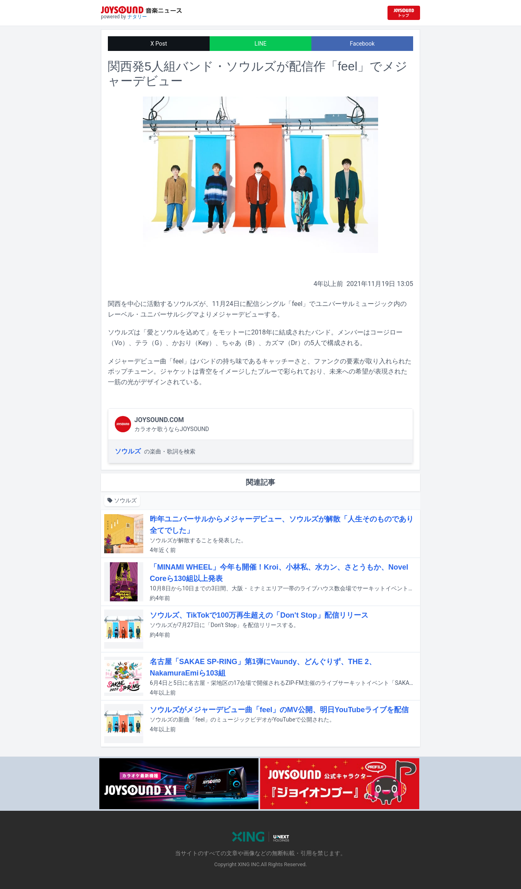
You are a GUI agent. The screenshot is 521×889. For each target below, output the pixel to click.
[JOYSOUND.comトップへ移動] (403, 13)
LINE (260, 43)
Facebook (362, 43)
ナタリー (137, 17)
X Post (159, 43)
